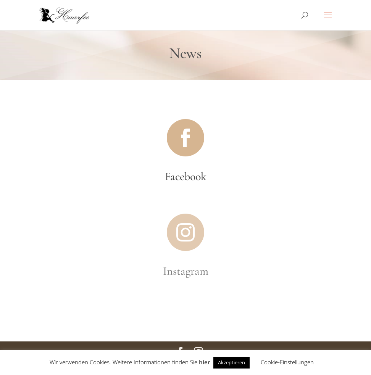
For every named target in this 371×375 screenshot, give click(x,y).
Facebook (185, 176)
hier (204, 362)
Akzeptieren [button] (231, 362)
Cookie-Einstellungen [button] (287, 362)
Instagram (185, 271)
